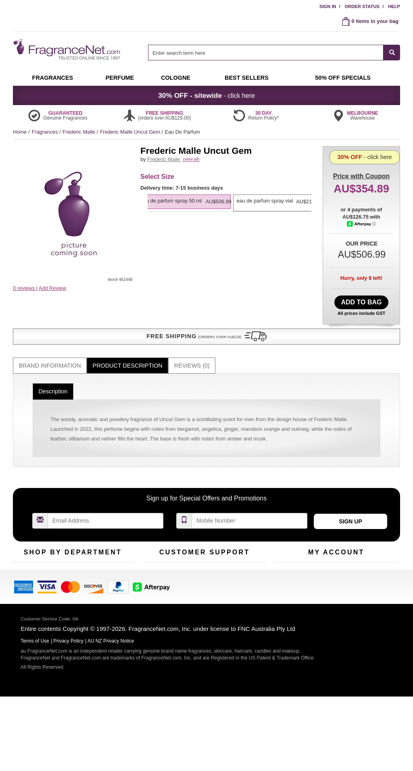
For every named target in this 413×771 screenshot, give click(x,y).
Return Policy (202, 550)
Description (52, 367)
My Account (287, 550)
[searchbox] (266, 52)
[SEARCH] (392, 52)
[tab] (50, 341)
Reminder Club (336, 562)
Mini (101, 575)
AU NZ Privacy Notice (111, 719)
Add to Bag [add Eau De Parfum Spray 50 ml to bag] (361, 300)
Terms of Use (244, 562)
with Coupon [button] (361, 158)
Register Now (289, 562)
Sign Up (350, 497)
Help (394, 6)
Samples (65, 562)
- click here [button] (206, 95)
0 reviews (24, 288)
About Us (153, 575)
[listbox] (229, 215)
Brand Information (50, 341)
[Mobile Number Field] (249, 496)
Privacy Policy (68, 719)
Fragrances (45, 132)
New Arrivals (111, 562)
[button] (73, 304)
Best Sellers (69, 575)
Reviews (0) (192, 341)
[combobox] (274, 52)
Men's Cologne (28, 582)
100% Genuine (246, 550)
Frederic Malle (80, 132)
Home (20, 132)
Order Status (362, 6)
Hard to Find (111, 587)
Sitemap (238, 575)
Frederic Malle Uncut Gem (131, 132)
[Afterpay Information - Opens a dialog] (361, 256)
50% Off (64, 550)
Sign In (327, 6)
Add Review (52, 288)
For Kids (107, 550)
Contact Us (155, 562)
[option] (228, 210)
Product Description (128, 341)
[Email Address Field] (105, 496)
